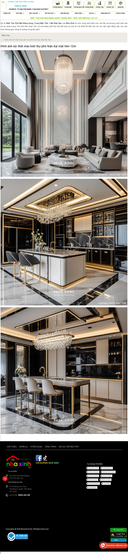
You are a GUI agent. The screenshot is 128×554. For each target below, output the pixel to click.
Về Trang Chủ (118, 530)
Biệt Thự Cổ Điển (93, 476)
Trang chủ (6, 13)
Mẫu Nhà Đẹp (92, 487)
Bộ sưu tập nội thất (69, 447)
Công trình (50, 447)
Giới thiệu (12, 447)
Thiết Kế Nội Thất (93, 468)
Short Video (106, 483)
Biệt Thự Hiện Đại (93, 472)
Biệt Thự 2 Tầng (106, 476)
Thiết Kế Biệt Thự (107, 468)
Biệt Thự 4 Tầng (106, 479)
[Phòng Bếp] (68, 3)
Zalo (116, 540)
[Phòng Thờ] (110, 3)
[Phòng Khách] (57, 3)
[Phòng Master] (78, 3)
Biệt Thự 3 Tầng (92, 479)
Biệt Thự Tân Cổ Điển (108, 472)
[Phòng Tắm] (99, 3)
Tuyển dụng (36, 447)
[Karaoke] (120, 3)
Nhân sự (23, 447)
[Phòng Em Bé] (89, 3)
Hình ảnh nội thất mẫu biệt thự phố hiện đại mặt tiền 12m (27, 40)
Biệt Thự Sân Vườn (93, 483)
